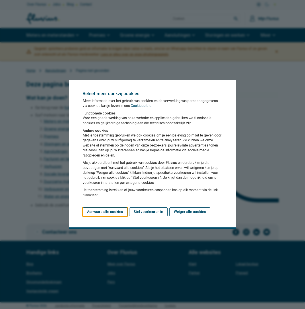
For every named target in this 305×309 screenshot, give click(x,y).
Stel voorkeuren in (148, 212)
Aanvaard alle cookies (105, 212)
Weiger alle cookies (190, 212)
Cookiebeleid (141, 106)
